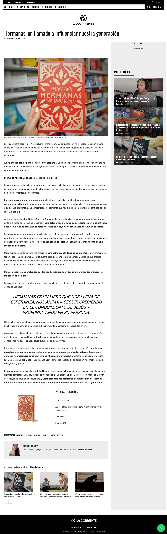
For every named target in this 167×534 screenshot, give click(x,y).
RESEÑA (45, 435)
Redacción (119, 104)
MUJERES (19, 435)
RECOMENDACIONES (33, 435)
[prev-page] (5, 502)
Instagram (138, 44)
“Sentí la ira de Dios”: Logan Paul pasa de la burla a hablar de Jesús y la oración (136, 100)
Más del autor (37, 467)
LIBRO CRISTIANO (57, 435)
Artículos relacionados (15, 467)
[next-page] (10, 502)
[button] (156, 2)
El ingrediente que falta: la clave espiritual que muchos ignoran (136, 158)
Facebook (138, 48)
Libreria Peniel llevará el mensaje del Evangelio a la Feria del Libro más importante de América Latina (138, 127)
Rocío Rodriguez (13, 38)
